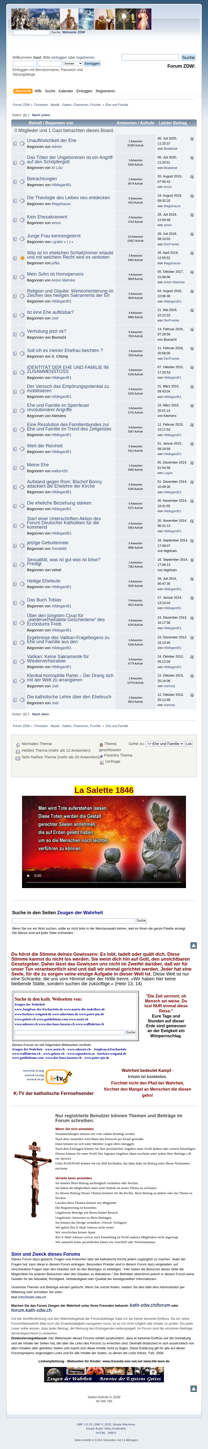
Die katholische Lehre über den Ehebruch (69, 696)
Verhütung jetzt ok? (46, 331)
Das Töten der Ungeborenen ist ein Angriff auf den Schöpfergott (69, 159)
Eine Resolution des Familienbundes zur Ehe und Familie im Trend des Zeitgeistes (69, 426)
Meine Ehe (38, 464)
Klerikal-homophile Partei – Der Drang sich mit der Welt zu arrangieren (70, 677)
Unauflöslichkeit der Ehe (51, 140)
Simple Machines (124, 1424)
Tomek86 (59, 549)
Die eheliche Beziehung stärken (59, 503)
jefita (55, 263)
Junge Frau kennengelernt (53, 235)
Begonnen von (59, 123)
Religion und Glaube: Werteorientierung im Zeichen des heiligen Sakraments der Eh (70, 293)
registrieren (85, 57)
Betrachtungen (42, 178)
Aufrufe (147, 123)
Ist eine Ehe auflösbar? (50, 312)
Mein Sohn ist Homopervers (55, 274)
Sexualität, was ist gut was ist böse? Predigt (63, 562)
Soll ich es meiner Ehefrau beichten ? (65, 350)
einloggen (59, 57)
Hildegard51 (61, 185)
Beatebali (170, 148)
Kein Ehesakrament (47, 216)
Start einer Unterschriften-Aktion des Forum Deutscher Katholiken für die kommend (64, 523)
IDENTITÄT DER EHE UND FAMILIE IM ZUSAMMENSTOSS (68, 369)
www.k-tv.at (35, 1079)
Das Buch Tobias (44, 599)
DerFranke (171, 244)
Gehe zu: (136, 743)
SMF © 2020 (103, 1424)
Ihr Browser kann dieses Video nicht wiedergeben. (104, 842)
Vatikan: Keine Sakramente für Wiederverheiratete (58, 658)
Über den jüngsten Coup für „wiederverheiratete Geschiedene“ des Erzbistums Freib (66, 620)
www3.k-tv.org (33, 1070)
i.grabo (57, 242)
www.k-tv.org (34, 1075)
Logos (168, 473)
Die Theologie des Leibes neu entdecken (68, 197)
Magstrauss (61, 204)
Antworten (127, 123)
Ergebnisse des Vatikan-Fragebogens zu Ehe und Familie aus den (68, 640)
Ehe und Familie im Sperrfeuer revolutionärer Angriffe (58, 407)
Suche (19, 912)
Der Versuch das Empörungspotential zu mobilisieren (68, 388)
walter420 (60, 471)
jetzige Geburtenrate (47, 542)
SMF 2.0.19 (84, 1424)
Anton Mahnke (63, 280)
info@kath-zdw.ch (32, 1297)
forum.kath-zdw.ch (31, 1310)
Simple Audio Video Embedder (106, 1428)
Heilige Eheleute (43, 580)
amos (168, 187)
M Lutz (57, 168)
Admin (56, 147)
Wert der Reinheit (45, 445)
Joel (55, 318)
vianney (169, 686)
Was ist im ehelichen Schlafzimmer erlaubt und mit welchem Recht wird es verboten (70, 255)
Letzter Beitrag (175, 123)
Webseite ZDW (73, 32)
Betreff (35, 123)
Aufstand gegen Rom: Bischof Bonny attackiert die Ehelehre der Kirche (64, 484)
